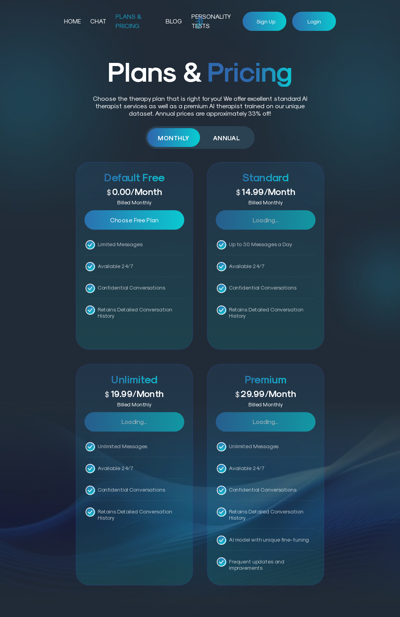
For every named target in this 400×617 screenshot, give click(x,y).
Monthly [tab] (173, 137)
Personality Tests (211, 21)
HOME (72, 21)
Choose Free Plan (134, 219)
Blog (174, 21)
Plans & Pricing (128, 21)
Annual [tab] (226, 137)
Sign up (265, 21)
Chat (98, 21)
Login (314, 21)
